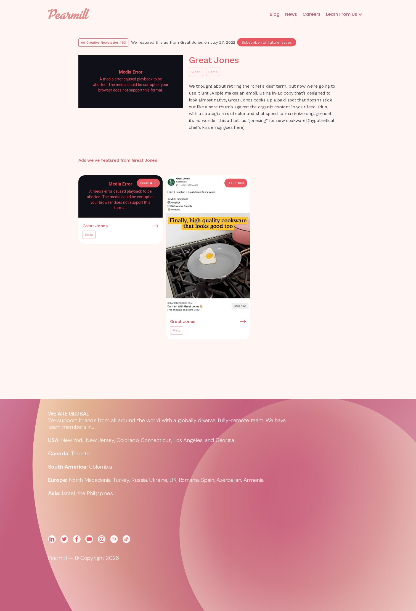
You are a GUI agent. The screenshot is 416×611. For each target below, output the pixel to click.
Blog (275, 14)
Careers (311, 14)
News (291, 14)
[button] (344, 14)
